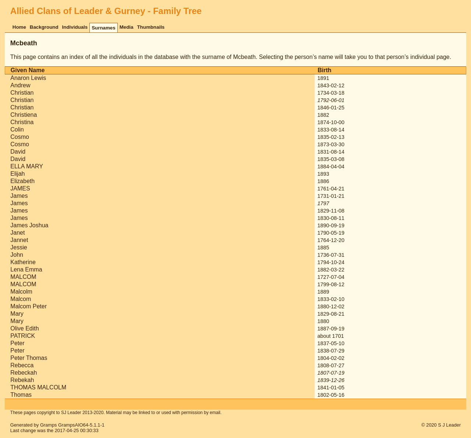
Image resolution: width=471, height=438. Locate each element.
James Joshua (29, 225)
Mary (17, 314)
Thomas (21, 395)
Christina (21, 122)
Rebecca (21, 365)
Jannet (19, 240)
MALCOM (23, 277)
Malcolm (21, 291)
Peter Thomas (28, 358)
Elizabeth (22, 181)
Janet (17, 232)
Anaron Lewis (28, 78)
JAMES (20, 188)
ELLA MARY (26, 166)
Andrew (20, 85)
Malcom (20, 299)
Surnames (103, 28)
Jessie (18, 247)
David (17, 151)
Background (44, 27)
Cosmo (19, 137)
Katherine (23, 262)
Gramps (48, 425)
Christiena (23, 115)
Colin (17, 129)
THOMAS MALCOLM (38, 387)
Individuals (75, 27)
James (19, 196)
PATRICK (22, 336)
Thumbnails (150, 27)
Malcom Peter (28, 306)
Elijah (17, 174)
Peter (17, 343)
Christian (21, 93)
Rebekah (22, 380)
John (16, 255)
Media (127, 27)
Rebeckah (23, 372)
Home (19, 27)
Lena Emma (26, 269)
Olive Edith (24, 328)
